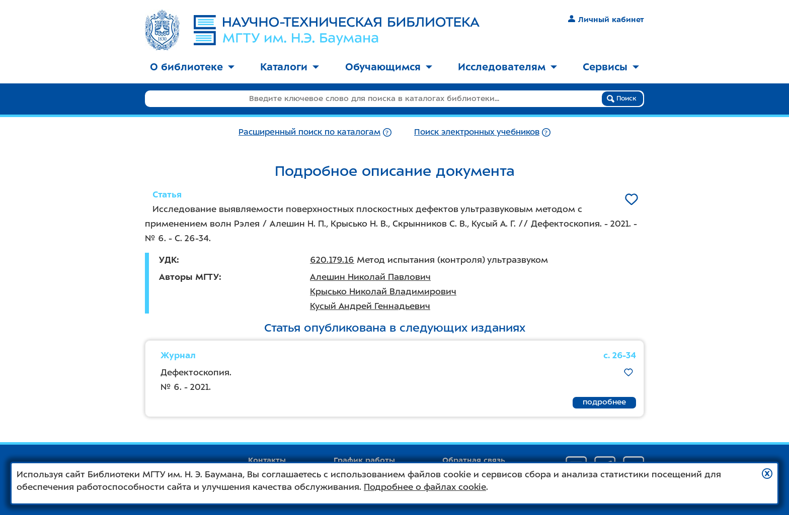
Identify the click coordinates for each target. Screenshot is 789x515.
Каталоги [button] (289, 66)
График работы (364, 460)
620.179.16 (332, 259)
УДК (168, 259)
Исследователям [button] (507, 66)
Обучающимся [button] (388, 66)
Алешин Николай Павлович (370, 276)
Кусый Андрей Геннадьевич (370, 306)
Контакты (267, 460)
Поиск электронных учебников (476, 132)
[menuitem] (192, 67)
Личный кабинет (606, 20)
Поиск (622, 98)
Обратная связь (473, 460)
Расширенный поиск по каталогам (309, 132)
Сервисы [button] (611, 66)
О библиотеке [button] (192, 66)
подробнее (604, 402)
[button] (767, 473)
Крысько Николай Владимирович (383, 291)
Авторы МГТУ (189, 276)
